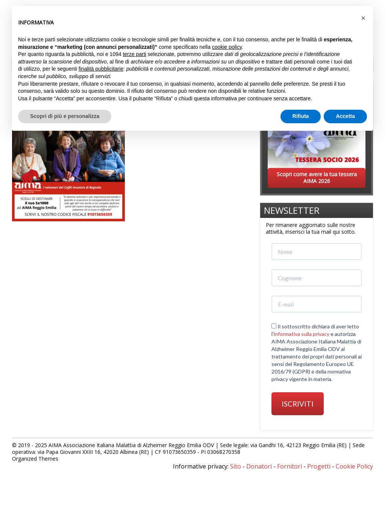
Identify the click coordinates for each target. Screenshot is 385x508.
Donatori (259, 466)
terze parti (134, 54)
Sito (235, 466)
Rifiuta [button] (301, 116)
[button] (363, 18)
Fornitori (289, 466)
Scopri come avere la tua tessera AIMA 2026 (317, 177)
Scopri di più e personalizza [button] (64, 116)
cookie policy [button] (227, 47)
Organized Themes (35, 458)
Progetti (318, 466)
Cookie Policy (354, 466)
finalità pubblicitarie (101, 69)
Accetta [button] (345, 116)
